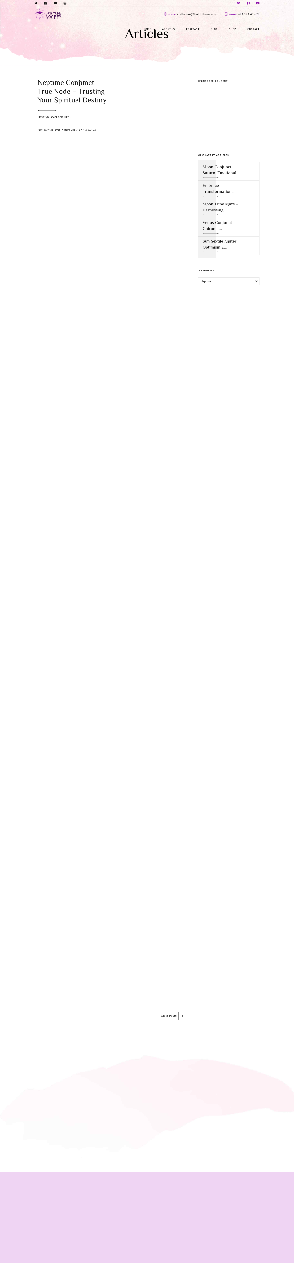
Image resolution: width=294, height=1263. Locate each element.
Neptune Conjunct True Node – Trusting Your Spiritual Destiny (72, 91)
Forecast (193, 29)
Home (147, 29)
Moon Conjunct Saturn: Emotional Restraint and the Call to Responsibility (219, 170)
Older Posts (169, 1015)
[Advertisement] (229, 114)
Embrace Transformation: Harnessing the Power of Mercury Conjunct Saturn (219, 188)
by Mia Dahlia (87, 129)
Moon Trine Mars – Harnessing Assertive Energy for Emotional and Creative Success (221, 207)
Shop (232, 29)
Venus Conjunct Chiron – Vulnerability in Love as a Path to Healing (218, 225)
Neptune (69, 129)
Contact (253, 29)
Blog (214, 29)
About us (168, 29)
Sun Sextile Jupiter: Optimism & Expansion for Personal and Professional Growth (220, 244)
